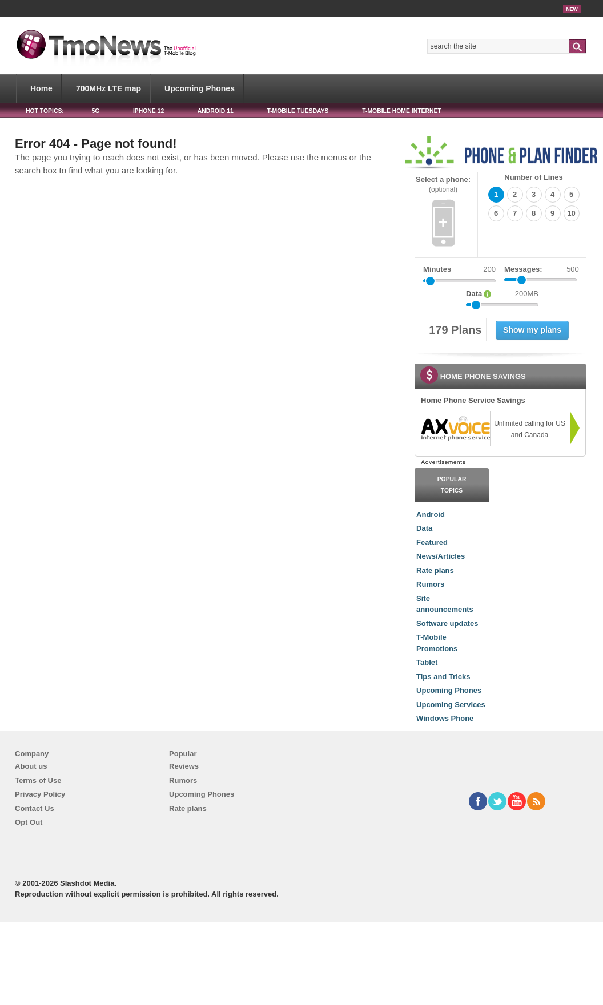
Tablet (426, 662)
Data (424, 528)
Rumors (430, 584)
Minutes (437, 269)
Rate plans (435, 570)
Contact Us (34, 808)
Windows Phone (444, 718)
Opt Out (28, 822)
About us (31, 766)
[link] (455, 428)
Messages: (541, 269)
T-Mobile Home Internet (401, 111)
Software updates (447, 623)
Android (430, 514)
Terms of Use (38, 780)
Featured (432, 542)
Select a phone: (443, 184)
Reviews (184, 766)
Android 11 (216, 111)
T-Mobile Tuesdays (297, 111)
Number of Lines (533, 177)
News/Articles (440, 556)
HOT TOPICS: (45, 111)
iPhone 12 (148, 111)
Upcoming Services (450, 704)
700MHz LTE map (108, 88)
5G (95, 111)
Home (41, 88)
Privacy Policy (40, 794)
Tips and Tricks (443, 676)
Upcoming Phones (199, 88)
